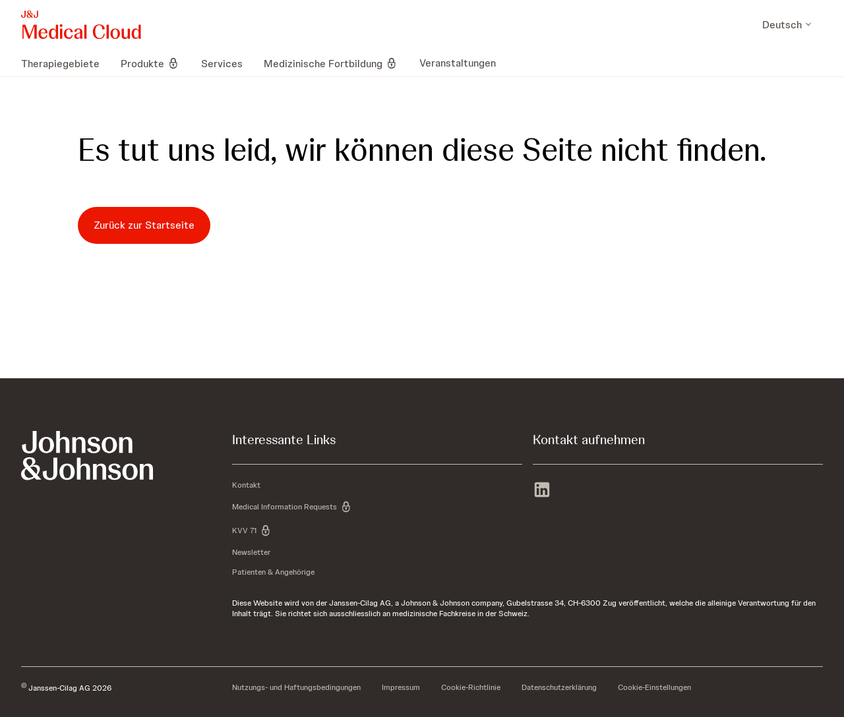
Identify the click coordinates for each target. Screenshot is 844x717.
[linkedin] (542, 491)
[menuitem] (65, 63)
